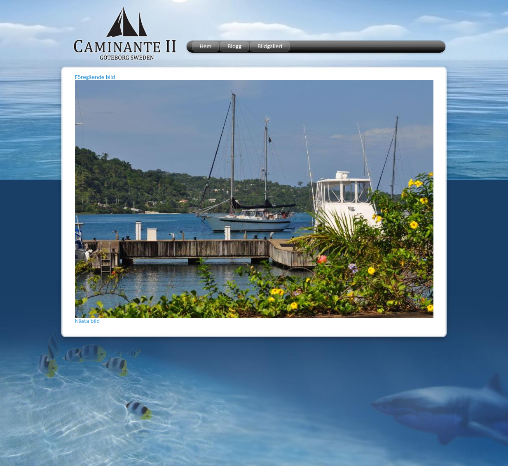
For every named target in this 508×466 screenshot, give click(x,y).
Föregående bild (95, 77)
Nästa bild (87, 321)
